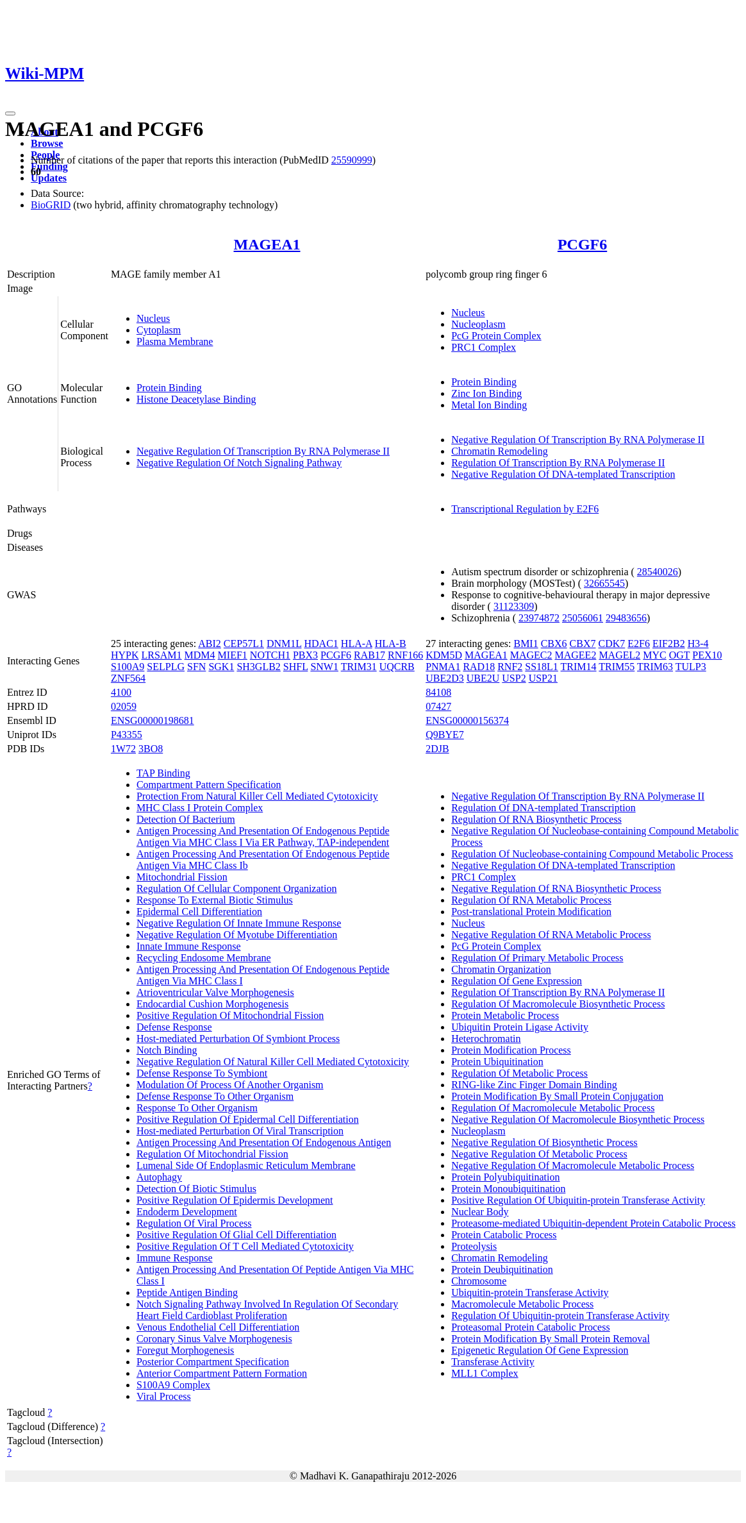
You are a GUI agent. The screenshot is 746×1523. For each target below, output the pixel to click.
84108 (438, 692)
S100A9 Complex (173, 1384)
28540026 (657, 571)
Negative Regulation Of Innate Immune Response (239, 923)
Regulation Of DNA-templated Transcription (543, 807)
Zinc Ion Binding (486, 393)
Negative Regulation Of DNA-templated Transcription (563, 474)
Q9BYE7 (445, 734)
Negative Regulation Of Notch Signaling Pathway (239, 462)
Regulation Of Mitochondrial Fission (212, 1154)
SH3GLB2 (258, 666)
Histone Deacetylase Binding (196, 399)
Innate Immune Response (189, 946)
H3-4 (698, 643)
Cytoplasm (159, 329)
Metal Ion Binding (489, 405)
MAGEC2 (531, 655)
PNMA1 (443, 666)
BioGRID (50, 204)
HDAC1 (321, 643)
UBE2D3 (445, 678)
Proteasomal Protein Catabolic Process (530, 1327)
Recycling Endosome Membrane (204, 957)
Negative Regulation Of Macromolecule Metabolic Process (572, 1165)
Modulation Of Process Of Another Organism (230, 1084)
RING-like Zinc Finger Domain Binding (534, 1084)
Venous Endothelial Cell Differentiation (218, 1327)
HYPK (125, 655)
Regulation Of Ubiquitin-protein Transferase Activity (560, 1315)
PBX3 (305, 655)
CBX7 (583, 643)
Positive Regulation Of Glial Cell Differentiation (236, 1234)
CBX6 (554, 643)
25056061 (582, 617)
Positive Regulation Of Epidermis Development (235, 1200)
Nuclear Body (479, 1211)
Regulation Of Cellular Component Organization (237, 888)
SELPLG (166, 666)
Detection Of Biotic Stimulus (196, 1188)
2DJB (437, 748)
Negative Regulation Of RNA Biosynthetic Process (556, 888)
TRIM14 (579, 666)
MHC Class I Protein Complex (200, 807)
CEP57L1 (244, 643)
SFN (196, 666)
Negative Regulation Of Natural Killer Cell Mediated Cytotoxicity (273, 1061)
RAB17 (369, 655)
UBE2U (483, 678)
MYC (654, 655)
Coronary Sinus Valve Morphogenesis (214, 1338)
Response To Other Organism (197, 1107)
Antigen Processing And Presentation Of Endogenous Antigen (264, 1142)
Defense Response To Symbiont (202, 1073)
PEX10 (707, 655)
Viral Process (164, 1396)
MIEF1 (232, 655)
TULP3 (691, 666)
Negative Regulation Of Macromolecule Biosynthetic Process (577, 1119)
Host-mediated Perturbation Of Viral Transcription (240, 1130)
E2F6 (638, 643)
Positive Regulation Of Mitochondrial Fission (230, 1015)
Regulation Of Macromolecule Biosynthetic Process (558, 1003)
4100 (121, 692)
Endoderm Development (187, 1211)
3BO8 (150, 748)
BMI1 (525, 643)
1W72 (123, 748)
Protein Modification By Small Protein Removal (550, 1338)
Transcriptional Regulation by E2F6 (525, 508)
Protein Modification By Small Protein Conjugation (557, 1096)
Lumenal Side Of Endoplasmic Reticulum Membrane (246, 1165)
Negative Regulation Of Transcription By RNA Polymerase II (263, 451)
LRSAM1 (161, 655)
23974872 (539, 617)
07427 (438, 706)
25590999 (351, 160)
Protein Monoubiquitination (508, 1188)
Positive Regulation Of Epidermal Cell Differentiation (248, 1119)
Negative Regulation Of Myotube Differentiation (237, 934)
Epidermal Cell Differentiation (199, 911)
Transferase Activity (493, 1361)
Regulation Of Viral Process (194, 1223)
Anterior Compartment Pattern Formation (222, 1373)
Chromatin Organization (501, 969)
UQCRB (397, 666)
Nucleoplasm (478, 324)
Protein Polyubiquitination (505, 1177)
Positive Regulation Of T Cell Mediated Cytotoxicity (245, 1246)
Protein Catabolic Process (503, 1234)
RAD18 (479, 666)
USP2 (514, 678)
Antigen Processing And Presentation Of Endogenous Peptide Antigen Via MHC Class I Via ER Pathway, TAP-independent (263, 836)
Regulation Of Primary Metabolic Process (537, 957)
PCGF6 (582, 244)
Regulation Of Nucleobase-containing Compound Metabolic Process (592, 853)
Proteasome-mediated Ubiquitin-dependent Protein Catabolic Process (593, 1223)
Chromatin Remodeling (499, 451)
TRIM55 (616, 666)
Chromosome (478, 1280)
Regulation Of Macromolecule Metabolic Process (552, 1107)
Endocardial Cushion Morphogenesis (212, 1003)
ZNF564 (128, 678)
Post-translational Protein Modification (531, 911)
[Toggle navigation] (10, 113)
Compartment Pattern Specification (209, 784)
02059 (124, 706)
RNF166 (405, 655)
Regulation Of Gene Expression (516, 980)
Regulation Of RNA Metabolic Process (531, 900)
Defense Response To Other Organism (215, 1096)
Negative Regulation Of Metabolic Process (539, 1154)
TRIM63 (655, 666)
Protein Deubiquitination (502, 1269)
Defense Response (174, 1027)
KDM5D (444, 655)
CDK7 (612, 643)
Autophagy (159, 1177)
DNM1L (284, 643)
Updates (49, 177)
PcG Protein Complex (496, 335)
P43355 (126, 734)
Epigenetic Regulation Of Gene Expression (539, 1350)
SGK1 (221, 666)
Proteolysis (474, 1246)
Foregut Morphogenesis (185, 1350)
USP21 (543, 678)
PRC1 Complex (483, 347)
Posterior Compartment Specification (213, 1361)
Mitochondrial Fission (182, 876)
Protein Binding (169, 387)
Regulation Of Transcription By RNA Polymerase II (558, 462)
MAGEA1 (267, 244)
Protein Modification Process (511, 1050)
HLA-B (390, 643)
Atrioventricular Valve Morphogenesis (215, 992)
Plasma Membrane (175, 341)
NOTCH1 (270, 655)
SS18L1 (541, 666)
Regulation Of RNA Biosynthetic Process (536, 819)
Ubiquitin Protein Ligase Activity (519, 1027)
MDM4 (200, 655)
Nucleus (153, 318)
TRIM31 (359, 666)
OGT (679, 655)
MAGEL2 (619, 655)
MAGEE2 (576, 655)
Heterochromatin (485, 1038)
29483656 (626, 617)
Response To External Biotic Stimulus (215, 900)
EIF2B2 (668, 643)
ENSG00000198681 (152, 720)
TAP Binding (163, 773)
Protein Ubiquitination (497, 1061)
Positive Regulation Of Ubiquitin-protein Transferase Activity (578, 1200)
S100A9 (127, 666)
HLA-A (356, 643)
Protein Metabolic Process (505, 1015)
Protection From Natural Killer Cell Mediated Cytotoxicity (257, 796)
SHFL (295, 666)
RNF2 (509, 666)
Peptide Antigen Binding (187, 1292)
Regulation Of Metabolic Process (519, 1073)
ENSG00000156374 (467, 720)
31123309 (513, 606)
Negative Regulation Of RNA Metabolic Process (551, 934)
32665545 (604, 583)
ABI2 (209, 643)
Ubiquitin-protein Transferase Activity (529, 1292)
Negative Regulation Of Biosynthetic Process (544, 1142)
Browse (47, 143)
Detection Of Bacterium (186, 819)
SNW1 (324, 666)
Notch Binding (167, 1050)
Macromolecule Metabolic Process (522, 1304)
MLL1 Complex (484, 1373)
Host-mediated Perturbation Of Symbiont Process (238, 1038)
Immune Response (175, 1257)
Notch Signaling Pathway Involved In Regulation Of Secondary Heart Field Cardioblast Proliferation (267, 1310)
